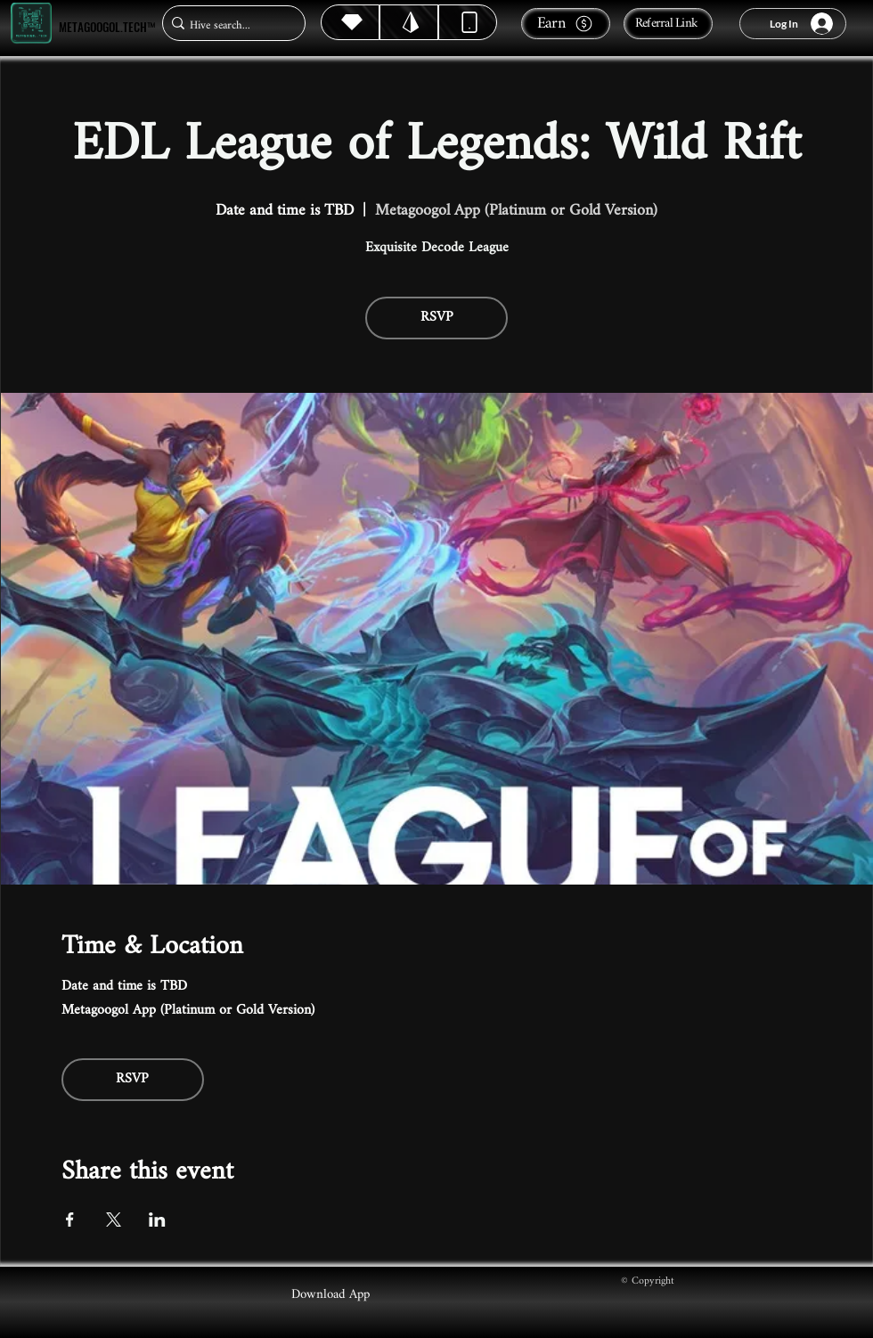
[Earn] (565, 23)
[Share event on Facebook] (69, 1219)
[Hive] (350, 22)
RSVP (436, 317)
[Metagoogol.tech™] (31, 24)
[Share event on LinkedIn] (157, 1219)
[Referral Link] (668, 23)
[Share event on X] (113, 1219)
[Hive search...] (228, 25)
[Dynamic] (467, 22)
